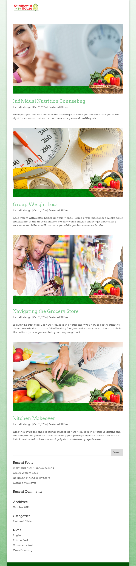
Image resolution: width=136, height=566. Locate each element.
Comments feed (23, 545)
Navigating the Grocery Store (46, 311)
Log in (17, 535)
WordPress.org (22, 550)
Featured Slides (58, 107)
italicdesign (24, 107)
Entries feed (20, 540)
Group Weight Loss (35, 204)
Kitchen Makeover (34, 418)
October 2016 (21, 507)
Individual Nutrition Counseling (49, 101)
